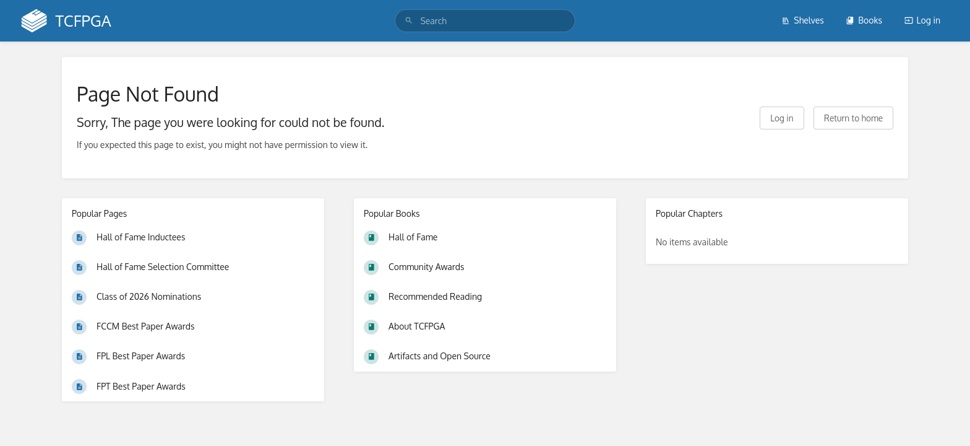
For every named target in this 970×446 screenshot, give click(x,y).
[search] (485, 20)
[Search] (409, 20)
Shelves (802, 20)
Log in (922, 20)
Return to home (853, 118)
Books (864, 20)
